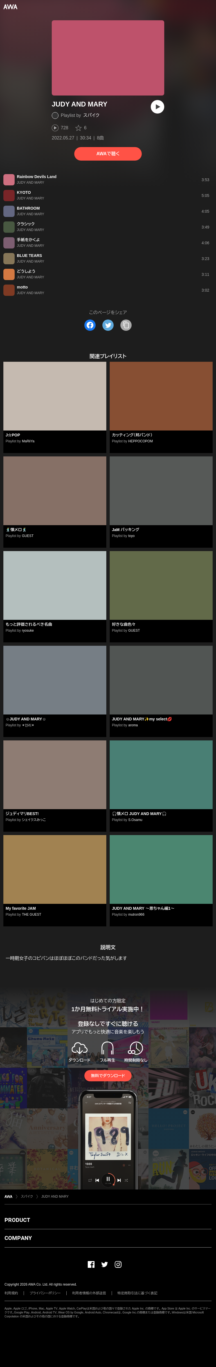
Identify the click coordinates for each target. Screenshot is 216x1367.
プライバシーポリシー (45, 1293)
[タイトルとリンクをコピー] (126, 325)
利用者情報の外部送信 (89, 1293)
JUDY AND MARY (55, 1197)
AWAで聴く (108, 153)
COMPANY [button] (18, 1238)
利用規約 (11, 1293)
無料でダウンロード (108, 1075)
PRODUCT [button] (17, 1220)
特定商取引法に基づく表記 (138, 1293)
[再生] (157, 107)
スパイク (91, 115)
